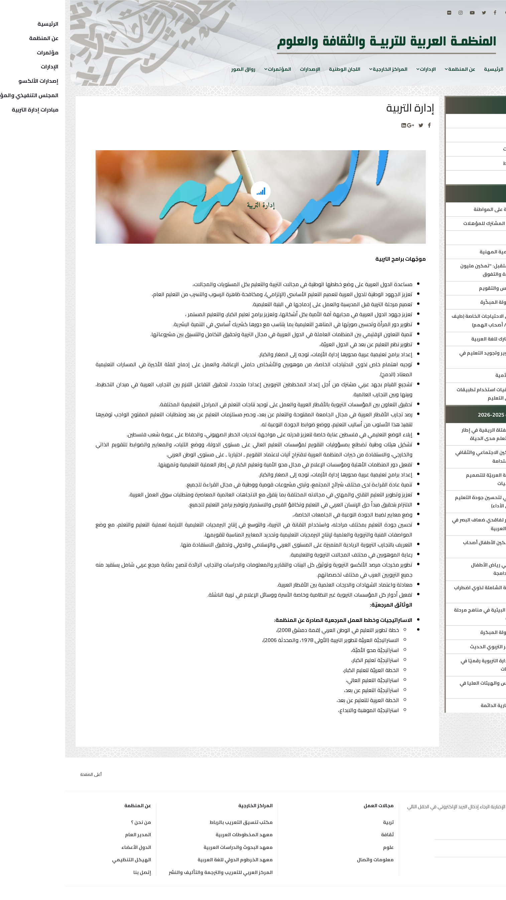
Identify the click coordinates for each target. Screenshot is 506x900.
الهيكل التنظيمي (66, 859)
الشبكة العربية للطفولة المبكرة (450, 632)
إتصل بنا (77, 872)
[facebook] (429, 12)
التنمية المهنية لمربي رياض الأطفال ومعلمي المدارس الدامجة (446, 569)
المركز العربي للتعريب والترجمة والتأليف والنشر (156, 872)
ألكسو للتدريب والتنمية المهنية (450, 251)
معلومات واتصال (310, 859)
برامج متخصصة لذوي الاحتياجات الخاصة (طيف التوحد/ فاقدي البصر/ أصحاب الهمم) (436, 320)
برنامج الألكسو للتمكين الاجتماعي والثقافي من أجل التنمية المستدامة (438, 456)
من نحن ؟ (76, 822)
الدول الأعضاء (71, 847)
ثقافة (322, 834)
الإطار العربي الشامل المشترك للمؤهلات (442, 223)
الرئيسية (428, 68)
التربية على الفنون (466, 237)
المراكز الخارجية (324, 68)
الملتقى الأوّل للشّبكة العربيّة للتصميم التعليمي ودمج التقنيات (443, 479)
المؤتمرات (214, 68)
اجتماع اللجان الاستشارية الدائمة (450, 705)
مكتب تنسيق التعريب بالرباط (176, 822)
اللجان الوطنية (279, 68)
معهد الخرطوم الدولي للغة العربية (170, 859)
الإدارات (363, 68)
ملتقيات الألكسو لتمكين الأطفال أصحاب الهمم (442, 546)
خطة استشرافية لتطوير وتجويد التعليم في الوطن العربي (440, 357)
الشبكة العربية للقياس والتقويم (450, 288)
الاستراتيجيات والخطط (462, 163)
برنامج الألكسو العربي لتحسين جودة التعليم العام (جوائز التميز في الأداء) (438, 501)
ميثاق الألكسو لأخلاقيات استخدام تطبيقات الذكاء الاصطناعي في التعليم (438, 393)
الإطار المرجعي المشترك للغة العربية (446, 338)
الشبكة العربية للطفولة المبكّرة (450, 302)
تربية (323, 822)
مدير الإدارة (473, 135)
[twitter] (419, 12)
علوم (323, 847)
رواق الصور (178, 68)
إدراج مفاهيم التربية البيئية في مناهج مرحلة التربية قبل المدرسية (437, 614)
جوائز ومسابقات (468, 177)
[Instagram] (395, 12)
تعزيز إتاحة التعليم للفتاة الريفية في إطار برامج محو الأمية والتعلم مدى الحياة (441, 434)
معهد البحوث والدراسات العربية (173, 847)
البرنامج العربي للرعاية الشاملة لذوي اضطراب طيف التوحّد (437, 591)
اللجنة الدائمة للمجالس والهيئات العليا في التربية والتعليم (440, 687)
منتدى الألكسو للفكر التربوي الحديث (445, 646)
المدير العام (73, 834)
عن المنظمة (396, 68)
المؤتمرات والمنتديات (462, 149)
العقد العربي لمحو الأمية (458, 375)
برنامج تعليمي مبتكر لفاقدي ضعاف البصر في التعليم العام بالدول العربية (436, 523)
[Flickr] (384, 12)
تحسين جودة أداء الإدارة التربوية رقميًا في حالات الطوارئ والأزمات (440, 664)
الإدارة (479, 121)
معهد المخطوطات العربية (179, 834)
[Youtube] (407, 12)
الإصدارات (245, 68)
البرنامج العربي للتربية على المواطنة (447, 209)
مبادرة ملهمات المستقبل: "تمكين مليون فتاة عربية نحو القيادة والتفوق (440, 269)
